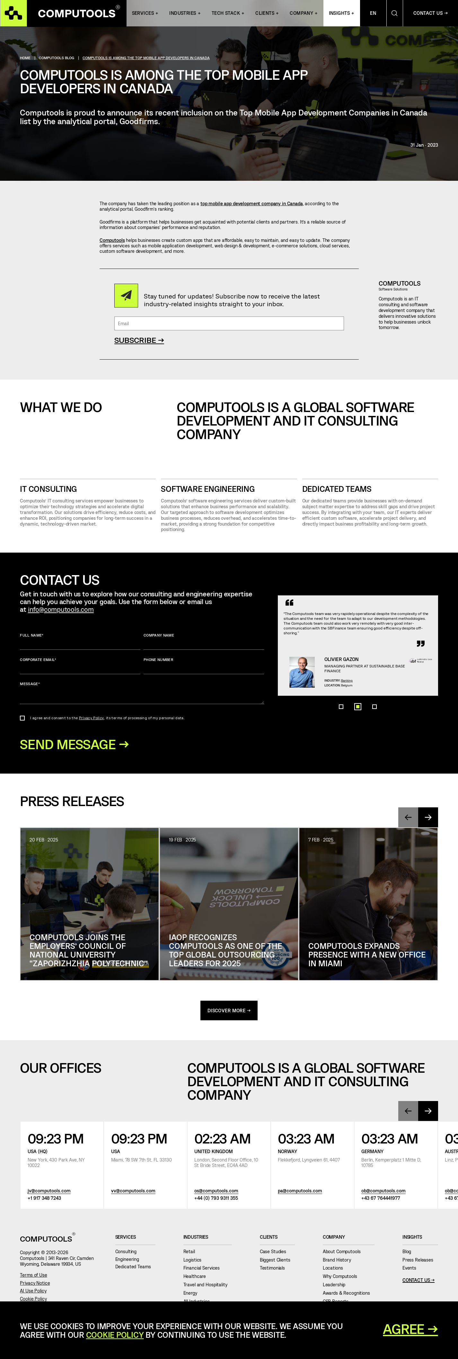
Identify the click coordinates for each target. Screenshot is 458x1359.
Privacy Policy (91, 718)
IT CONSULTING (48, 488)
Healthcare (197, 1277)
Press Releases (420, 1260)
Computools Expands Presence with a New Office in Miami (367, 954)
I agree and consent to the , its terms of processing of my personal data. (107, 718)
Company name (204, 641)
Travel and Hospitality (207, 1285)
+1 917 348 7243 (44, 1198)
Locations (335, 1269)
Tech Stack (226, 13)
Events (411, 1269)
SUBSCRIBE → (139, 339)
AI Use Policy (33, 1291)
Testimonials (275, 1269)
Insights (339, 13)
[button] (341, 733)
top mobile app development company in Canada (251, 203)
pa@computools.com (300, 1191)
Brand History (339, 1260)
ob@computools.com (383, 1191)
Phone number (204, 665)
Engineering (129, 1260)
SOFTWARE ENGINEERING (207, 488)
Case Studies (275, 1252)
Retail (191, 1252)
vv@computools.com (133, 1191)
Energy (192, 1294)
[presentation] (408, 818)
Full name (80, 641)
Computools (112, 240)
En (373, 13)
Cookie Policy (33, 1299)
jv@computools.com (49, 1191)
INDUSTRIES (182, 13)
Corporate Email (80, 665)
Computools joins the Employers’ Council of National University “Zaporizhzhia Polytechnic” (88, 951)
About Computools (344, 1252)
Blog (409, 1252)
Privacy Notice (35, 1283)
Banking (352, 695)
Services (143, 13)
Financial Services (204, 1269)
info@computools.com (61, 609)
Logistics (194, 1260)
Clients (264, 13)
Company (301, 13)
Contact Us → (430, 13)
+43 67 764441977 (380, 1198)
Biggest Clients (277, 1260)
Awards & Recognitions (349, 1294)
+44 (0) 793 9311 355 (216, 1198)
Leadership (336, 1285)
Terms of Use (33, 1276)
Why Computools (342, 1277)
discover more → (229, 1011)
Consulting (128, 1252)
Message (142, 693)
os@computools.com (216, 1191)
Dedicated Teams (337, 488)
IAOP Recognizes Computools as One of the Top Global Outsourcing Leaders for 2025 (225, 951)
